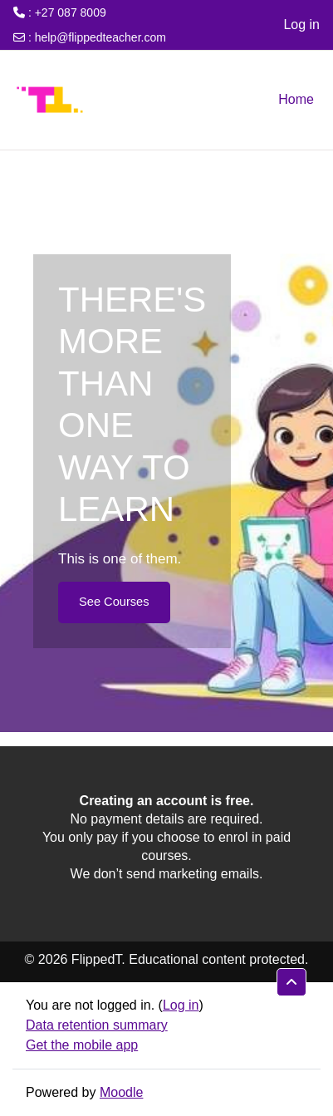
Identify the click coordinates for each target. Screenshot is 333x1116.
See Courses (114, 601)
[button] (291, 982)
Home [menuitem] (296, 99)
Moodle (121, 1092)
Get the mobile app (82, 1045)
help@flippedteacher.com (100, 37)
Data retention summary (97, 1025)
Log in (301, 24)
